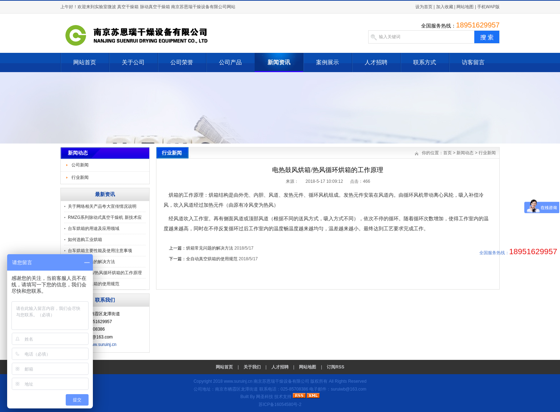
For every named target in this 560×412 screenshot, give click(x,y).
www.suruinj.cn (238, 381)
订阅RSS (335, 367)
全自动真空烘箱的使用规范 (93, 283)
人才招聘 (376, 62)
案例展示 (327, 62)
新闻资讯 (279, 62)
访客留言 (473, 62)
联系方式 (424, 62)
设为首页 (423, 6)
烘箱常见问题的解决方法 (209, 248)
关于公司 (133, 62)
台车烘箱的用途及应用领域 (93, 228)
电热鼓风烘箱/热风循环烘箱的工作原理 (105, 272)
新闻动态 (465, 152)
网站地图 (465, 6)
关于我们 (252, 367)
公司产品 (230, 62)
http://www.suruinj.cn (96, 344)
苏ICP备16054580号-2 (280, 404)
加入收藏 (444, 6)
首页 (447, 152)
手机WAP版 (488, 6)
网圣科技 (264, 396)
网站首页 (84, 62)
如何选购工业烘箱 (85, 239)
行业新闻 (80, 177)
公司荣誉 (181, 62)
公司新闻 (80, 164)
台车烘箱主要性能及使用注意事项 (100, 250)
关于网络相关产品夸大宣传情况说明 (102, 206)
